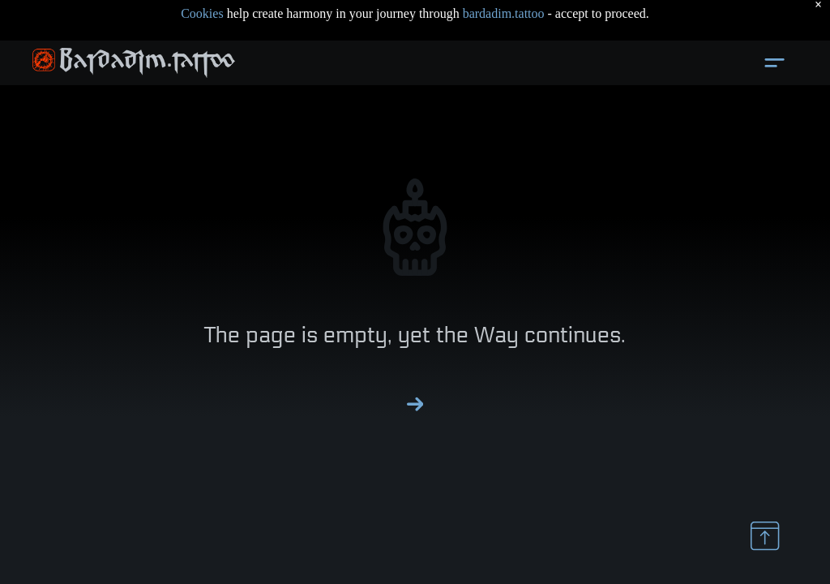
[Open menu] (774, 63)
